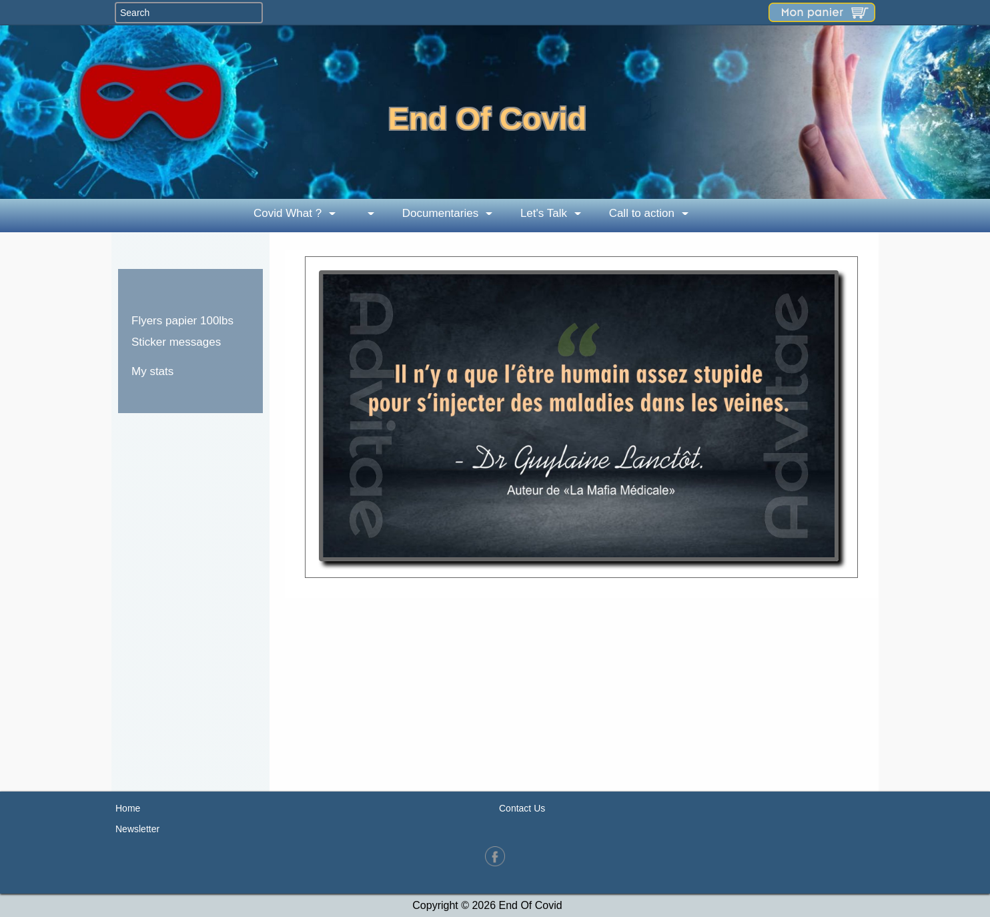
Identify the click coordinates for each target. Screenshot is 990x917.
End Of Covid (487, 118)
